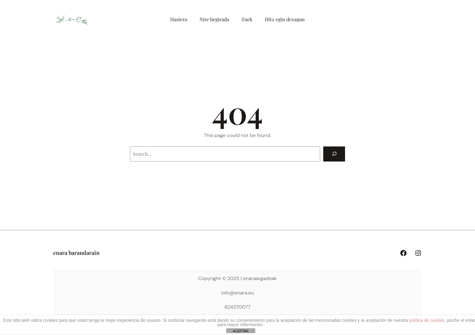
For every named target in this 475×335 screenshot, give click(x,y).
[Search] (334, 154)
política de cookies (427, 320)
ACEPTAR (240, 331)
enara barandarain (76, 252)
